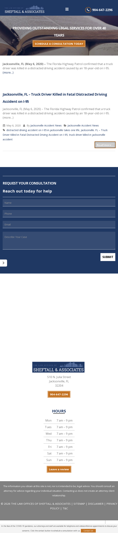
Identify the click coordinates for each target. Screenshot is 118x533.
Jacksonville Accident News (46, 125)
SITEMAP (80, 503)
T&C (65, 508)
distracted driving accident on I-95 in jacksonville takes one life (42, 130)
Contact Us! (88, 530)
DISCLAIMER (95, 503)
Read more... (105, 145)
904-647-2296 (102, 9)
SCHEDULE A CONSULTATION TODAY (59, 43)
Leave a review (59, 469)
